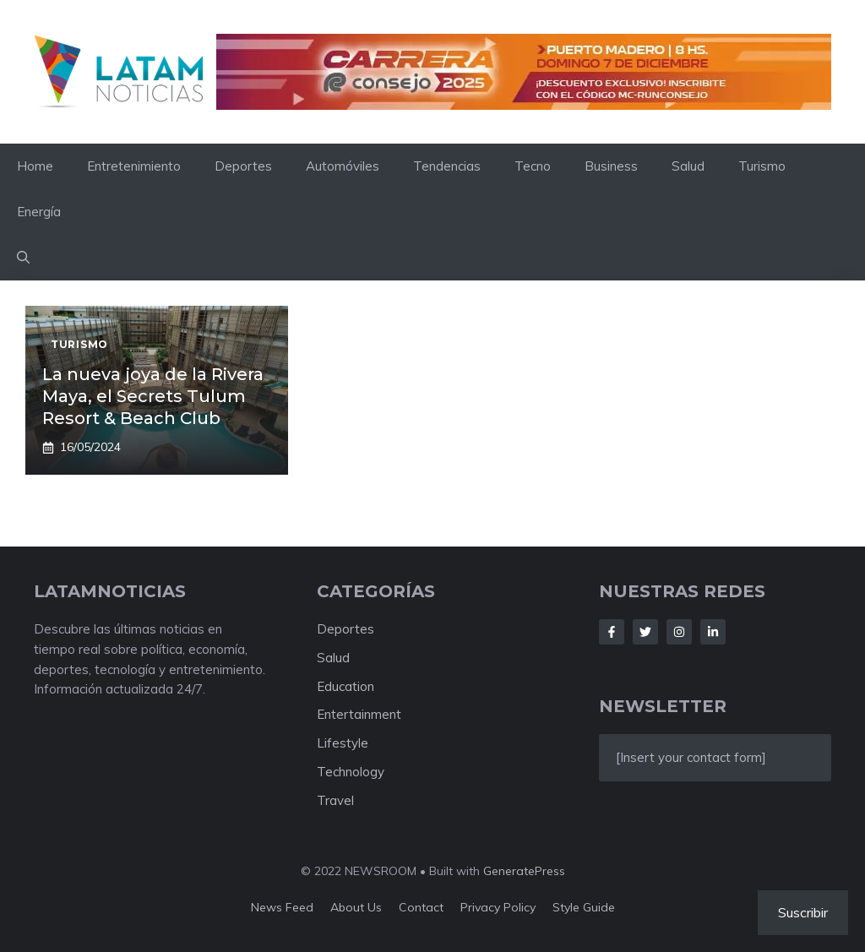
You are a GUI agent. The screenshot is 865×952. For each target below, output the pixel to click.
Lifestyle (342, 743)
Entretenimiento (134, 166)
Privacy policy (498, 907)
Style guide (583, 907)
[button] (23, 257)
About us (356, 907)
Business (611, 166)
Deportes (243, 166)
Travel (335, 800)
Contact (421, 907)
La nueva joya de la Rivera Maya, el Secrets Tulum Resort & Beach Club (153, 396)
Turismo (762, 166)
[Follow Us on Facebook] (611, 632)
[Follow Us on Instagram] (679, 632)
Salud (688, 166)
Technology (350, 772)
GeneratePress (524, 871)
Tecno (532, 166)
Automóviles (342, 166)
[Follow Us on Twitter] (645, 632)
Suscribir (803, 912)
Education (345, 686)
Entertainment (359, 714)
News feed (282, 907)
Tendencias (447, 166)
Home (35, 166)
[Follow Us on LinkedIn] (713, 632)
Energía (39, 212)
